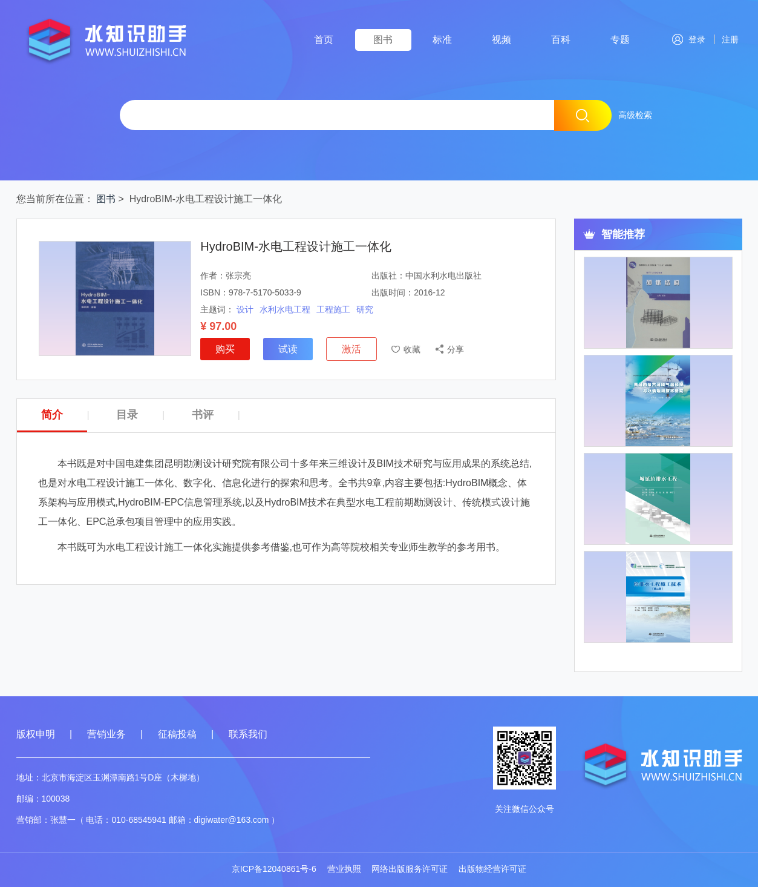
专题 (620, 40)
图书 (383, 40)
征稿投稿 (178, 734)
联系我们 (248, 734)
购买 (225, 349)
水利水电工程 (285, 309)
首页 (323, 40)
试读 (288, 349)
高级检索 (635, 115)
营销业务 (106, 734)
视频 (501, 40)
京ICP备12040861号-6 (274, 869)
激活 (351, 349)
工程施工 (333, 309)
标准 (442, 40)
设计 (245, 309)
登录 (688, 39)
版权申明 (35, 734)
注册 (728, 39)
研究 (364, 309)
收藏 (412, 349)
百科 (560, 40)
